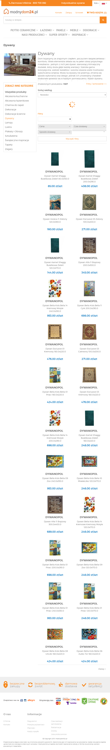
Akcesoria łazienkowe (17, 100)
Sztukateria (11, 136)
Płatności (31, 728)
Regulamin (32, 721)
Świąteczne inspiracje (17, 140)
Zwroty (54, 731)
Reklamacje (56, 727)
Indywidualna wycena (73, 3)
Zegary (9, 149)
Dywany (9, 118)
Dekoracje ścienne (15, 114)
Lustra (8, 127)
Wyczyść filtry (72, 139)
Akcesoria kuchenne (16, 96)
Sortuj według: (45, 90)
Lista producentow (59, 734)
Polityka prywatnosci (35, 725)
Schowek (79, 13)
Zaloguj (69, 13)
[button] (24, 31)
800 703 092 (39, 3)
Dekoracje (10, 109)
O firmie (6, 721)
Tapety (8, 144)
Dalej (102, 669)
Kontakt (58, 13)
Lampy (9, 122)
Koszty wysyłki (33, 731)
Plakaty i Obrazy (14, 131)
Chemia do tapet (14, 105)
